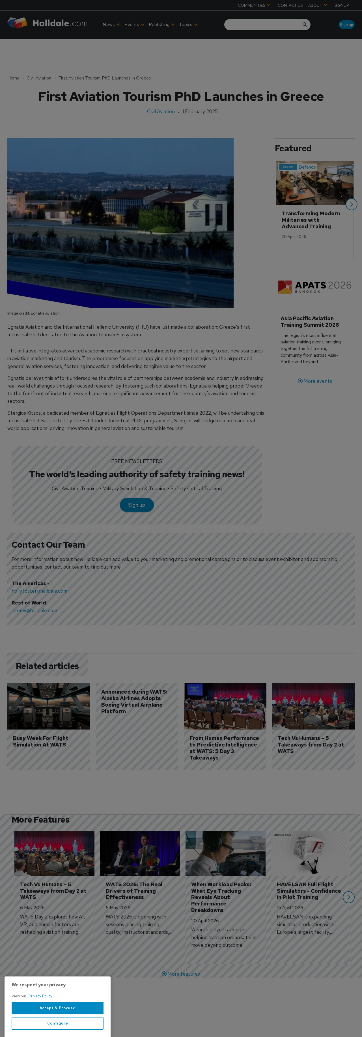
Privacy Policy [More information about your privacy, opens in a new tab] (40, 1010)
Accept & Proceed (58, 1022)
